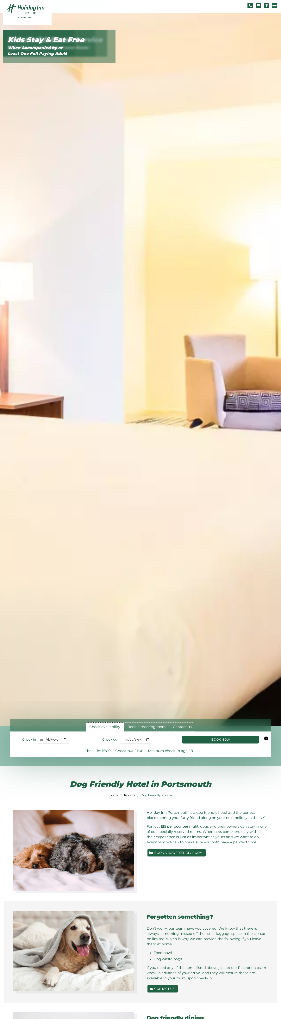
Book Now (220, 739)
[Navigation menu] (274, 5)
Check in (29, 739)
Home (113, 795)
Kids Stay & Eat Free (46, 39)
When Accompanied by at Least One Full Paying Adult (37, 50)
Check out (110, 739)
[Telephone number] (250, 5)
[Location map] (266, 5)
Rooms (129, 795)
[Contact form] (258, 5)
